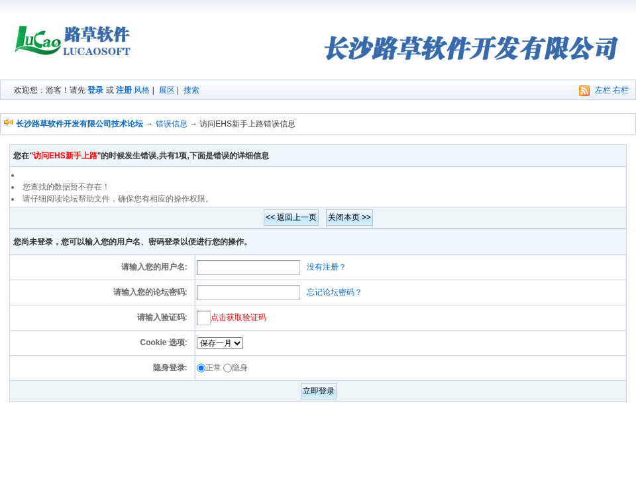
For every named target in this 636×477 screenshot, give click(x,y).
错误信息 (171, 124)
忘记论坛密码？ (334, 292)
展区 (167, 90)
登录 (95, 90)
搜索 (191, 90)
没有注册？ (326, 267)
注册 (124, 90)
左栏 (603, 90)
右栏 (621, 90)
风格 (142, 90)
